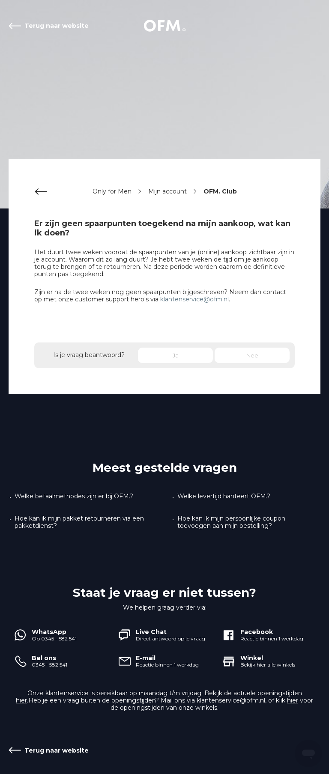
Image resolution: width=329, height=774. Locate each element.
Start (164, 26)
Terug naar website (56, 26)
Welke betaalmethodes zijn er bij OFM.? (74, 496)
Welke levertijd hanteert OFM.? (223, 496)
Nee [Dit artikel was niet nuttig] (252, 355)
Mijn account (167, 191)
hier (21, 700)
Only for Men (112, 191)
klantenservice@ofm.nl (194, 299)
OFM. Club (220, 191)
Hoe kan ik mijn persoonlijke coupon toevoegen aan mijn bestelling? (231, 522)
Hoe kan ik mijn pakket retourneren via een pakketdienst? (79, 522)
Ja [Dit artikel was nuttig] (176, 355)
